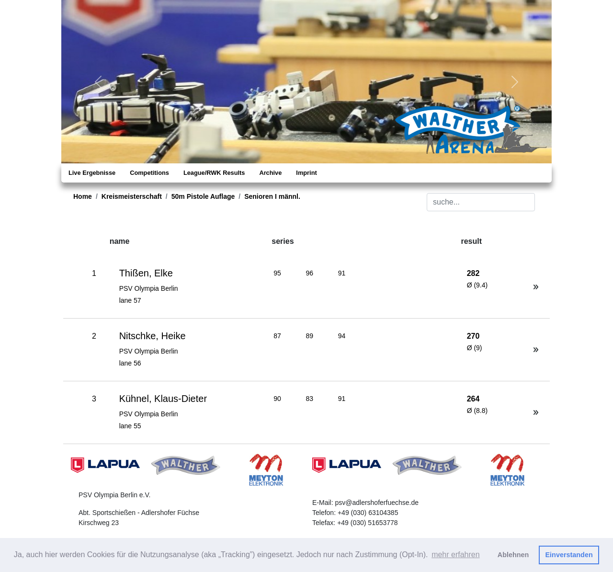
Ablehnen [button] (513, 555)
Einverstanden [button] (569, 555)
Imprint (306, 172)
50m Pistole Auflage (203, 196)
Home (82, 196)
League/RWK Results (214, 172)
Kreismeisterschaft (132, 196)
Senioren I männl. (272, 196)
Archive (270, 172)
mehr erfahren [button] (455, 554)
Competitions (149, 172)
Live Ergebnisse (91, 172)
